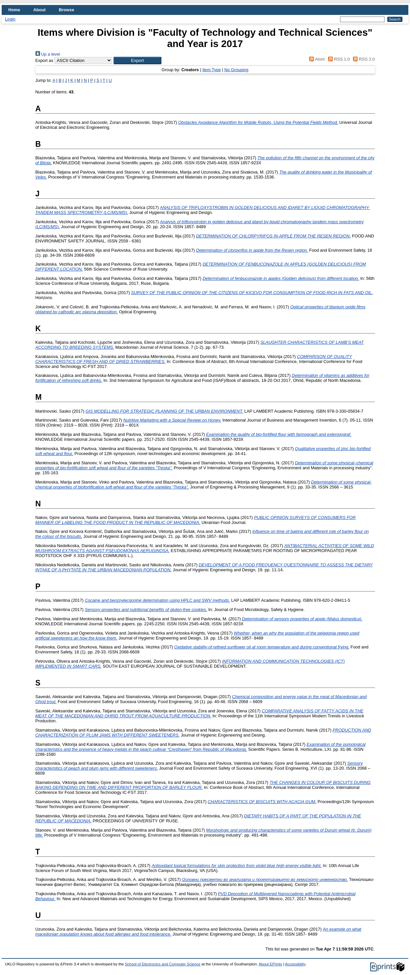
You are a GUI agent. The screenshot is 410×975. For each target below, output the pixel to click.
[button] (137, 60)
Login (10, 19)
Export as (44, 60)
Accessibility (295, 964)
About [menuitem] (39, 9)
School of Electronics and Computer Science (163, 964)
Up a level (47, 54)
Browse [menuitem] (66, 9)
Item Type (211, 69)
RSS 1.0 (338, 59)
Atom (316, 59)
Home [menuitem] (14, 9)
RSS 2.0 (363, 59)
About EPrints (270, 964)
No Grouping (236, 69)
